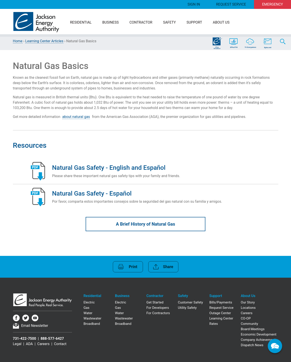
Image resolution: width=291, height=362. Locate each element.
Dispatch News (252, 345)
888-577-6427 (52, 338)
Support (194, 22)
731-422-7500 (24, 338)
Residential (81, 22)
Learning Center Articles (44, 41)
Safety (169, 22)
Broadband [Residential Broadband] (92, 324)
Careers (43, 344)
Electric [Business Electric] (120, 302)
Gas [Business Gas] (118, 308)
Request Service (231, 4)
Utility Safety (187, 308)
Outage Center (220, 313)
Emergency (272, 4)
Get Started (155, 302)
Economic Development (259, 334)
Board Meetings (253, 329)
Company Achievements (259, 340)
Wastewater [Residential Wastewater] (92, 318)
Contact (60, 344)
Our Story (248, 302)
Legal (17, 344)
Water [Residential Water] (88, 313)
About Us (221, 22)
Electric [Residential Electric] (89, 302)
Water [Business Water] (119, 313)
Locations (248, 308)
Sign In (194, 4)
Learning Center (221, 318)
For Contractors (158, 313)
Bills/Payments (220, 302)
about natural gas (76, 117)
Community (249, 324)
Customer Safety (190, 302)
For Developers (158, 308)
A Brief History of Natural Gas (145, 224)
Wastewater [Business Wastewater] (124, 318)
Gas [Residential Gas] (86, 308)
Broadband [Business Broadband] (123, 324)
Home (18, 41)
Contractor (140, 22)
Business (110, 22)
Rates (213, 324)
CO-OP (246, 318)
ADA (29, 344)
